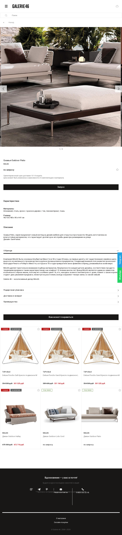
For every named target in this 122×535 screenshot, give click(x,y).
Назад (11, 22)
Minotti (6, 164)
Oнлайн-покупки (61, 522)
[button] (3, 88)
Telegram (120, 259)
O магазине (61, 518)
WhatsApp (120, 275)
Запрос (61, 187)
